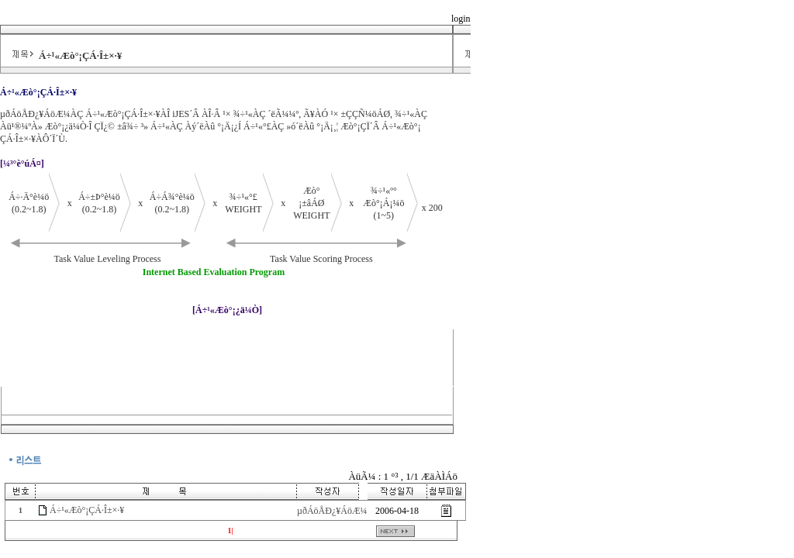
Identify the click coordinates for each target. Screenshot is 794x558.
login (461, 18)
